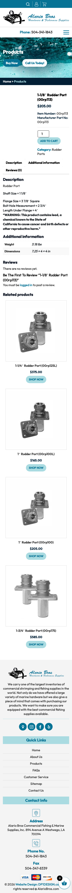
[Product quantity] (43, 133)
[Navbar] (66, 32)
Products (36, 763)
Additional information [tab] (44, 163)
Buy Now (12, 63)
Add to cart (49, 141)
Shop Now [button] (36, 379)
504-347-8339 (36, 868)
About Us (36, 757)
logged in (26, 285)
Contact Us (36, 790)
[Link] (36, 17)
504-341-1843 (41, 32)
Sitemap (36, 784)
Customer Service (36, 777)
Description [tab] (14, 163)
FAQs (36, 770)
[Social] (23, 727)
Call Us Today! (34, 63)
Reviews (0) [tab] (14, 170)
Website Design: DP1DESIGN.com (38, 884)
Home (7, 81)
